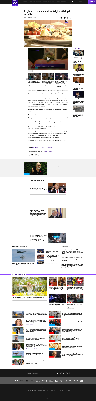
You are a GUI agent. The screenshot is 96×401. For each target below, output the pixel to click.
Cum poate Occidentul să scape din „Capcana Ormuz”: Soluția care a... (52, 262)
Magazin (57, 1)
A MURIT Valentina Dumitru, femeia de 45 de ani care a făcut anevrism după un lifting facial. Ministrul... (56, 289)
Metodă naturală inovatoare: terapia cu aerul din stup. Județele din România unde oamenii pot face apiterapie (48, 83)
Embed (30, 71)
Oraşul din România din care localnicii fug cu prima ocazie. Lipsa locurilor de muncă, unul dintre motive (72, 314)
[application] (48, 59)
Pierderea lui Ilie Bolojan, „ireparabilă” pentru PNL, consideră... (52, 251)
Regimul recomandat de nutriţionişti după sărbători (44, 7)
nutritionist (42, 147)
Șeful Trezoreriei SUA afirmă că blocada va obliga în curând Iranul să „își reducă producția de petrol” (72, 265)
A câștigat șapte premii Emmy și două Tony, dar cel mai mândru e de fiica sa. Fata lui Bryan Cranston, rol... (72, 330)
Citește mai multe (65, 270)
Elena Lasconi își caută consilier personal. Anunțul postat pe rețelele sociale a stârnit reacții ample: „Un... (36, 321)
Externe (45, 1)
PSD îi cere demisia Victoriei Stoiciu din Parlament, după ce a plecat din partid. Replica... (78, 60)
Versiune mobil (48, 395)
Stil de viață (23, 7)
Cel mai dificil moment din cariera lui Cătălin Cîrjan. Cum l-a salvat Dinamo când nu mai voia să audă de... (75, 289)
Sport (49, 1)
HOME (13, 7)
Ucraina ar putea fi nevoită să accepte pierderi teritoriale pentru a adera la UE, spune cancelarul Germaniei (35, 338)
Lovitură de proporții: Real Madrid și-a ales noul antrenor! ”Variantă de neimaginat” (72, 322)
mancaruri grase (48, 147)
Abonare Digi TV (28, 390)
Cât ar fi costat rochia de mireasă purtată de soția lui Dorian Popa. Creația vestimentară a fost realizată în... (36, 330)
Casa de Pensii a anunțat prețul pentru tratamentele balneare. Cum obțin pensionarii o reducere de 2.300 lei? (71, 338)
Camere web (61, 390)
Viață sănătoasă (30, 7)
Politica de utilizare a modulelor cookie (41, 390)
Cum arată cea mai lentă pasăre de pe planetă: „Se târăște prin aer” (34, 354)
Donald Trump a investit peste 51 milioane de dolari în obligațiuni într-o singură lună (38, 188)
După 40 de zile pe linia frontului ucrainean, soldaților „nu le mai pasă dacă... (78, 114)
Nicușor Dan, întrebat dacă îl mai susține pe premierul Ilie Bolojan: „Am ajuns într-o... (78, 73)
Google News (48, 151)
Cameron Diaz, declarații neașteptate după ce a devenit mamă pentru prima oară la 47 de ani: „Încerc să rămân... (72, 354)
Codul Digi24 (53, 390)
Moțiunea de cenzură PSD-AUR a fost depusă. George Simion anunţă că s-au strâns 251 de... (78, 101)
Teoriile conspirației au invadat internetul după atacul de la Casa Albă (57, 306)
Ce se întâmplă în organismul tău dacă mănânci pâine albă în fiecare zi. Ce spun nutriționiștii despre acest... (72, 346)
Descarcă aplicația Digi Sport (56, 169)
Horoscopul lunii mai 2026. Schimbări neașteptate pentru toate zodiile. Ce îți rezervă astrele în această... (28, 298)
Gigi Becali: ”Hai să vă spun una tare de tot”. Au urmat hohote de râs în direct (59, 167)
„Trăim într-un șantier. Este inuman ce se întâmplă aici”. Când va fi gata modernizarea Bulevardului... (36, 314)
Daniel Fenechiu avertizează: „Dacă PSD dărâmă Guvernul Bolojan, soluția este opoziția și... (78, 87)
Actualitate (32, 1)
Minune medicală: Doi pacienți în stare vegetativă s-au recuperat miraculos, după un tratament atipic (34, 83)
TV (53, 1)
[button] (48, 58)
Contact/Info (68, 390)
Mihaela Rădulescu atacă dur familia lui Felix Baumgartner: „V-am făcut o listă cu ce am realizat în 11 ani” (36, 345)
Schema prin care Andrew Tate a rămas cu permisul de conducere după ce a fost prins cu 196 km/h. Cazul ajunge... (75, 306)
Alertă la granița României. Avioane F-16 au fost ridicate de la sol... (23, 264)
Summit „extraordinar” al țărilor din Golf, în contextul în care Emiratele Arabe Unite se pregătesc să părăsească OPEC (72, 252)
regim (37, 147)
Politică (25, 1)
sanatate (34, 147)
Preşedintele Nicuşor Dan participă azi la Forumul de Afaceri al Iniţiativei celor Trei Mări (72, 259)
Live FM (80, 1)
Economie (38, 1)
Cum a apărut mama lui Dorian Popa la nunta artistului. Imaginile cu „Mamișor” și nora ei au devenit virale (36, 362)
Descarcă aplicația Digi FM (31, 324)
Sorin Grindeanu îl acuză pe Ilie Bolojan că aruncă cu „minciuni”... (52, 256)
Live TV (91, 2)
